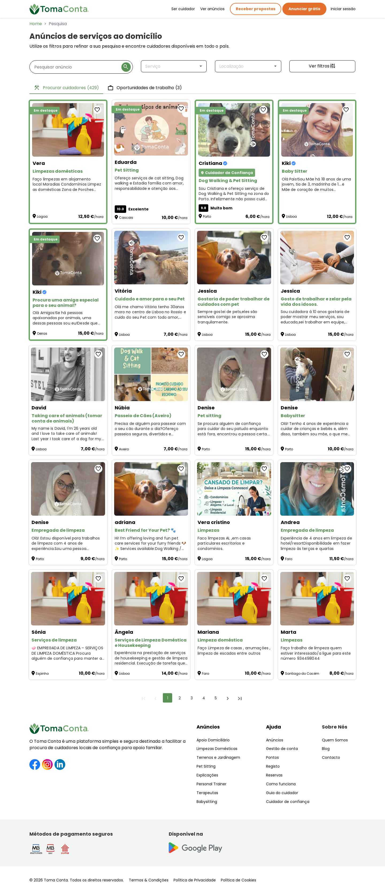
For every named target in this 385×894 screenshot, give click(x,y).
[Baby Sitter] (317, 130)
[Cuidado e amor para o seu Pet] (151, 257)
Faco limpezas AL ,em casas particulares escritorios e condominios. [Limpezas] (224, 543)
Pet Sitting (206, 766)
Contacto (331, 757)
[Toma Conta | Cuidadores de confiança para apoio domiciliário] (59, 9)
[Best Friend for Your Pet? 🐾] (151, 489)
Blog (326, 748)
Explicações (207, 775)
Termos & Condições (148, 880)
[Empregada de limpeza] (68, 489)
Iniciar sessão (343, 9)
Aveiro (124, 449)
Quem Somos (335, 740)
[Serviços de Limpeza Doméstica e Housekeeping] (151, 598)
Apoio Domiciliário (213, 740)
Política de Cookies (238, 880)
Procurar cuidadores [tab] (66, 88)
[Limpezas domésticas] (68, 130)
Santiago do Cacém (302, 673)
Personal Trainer (211, 784)
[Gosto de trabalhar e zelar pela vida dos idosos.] (317, 257)
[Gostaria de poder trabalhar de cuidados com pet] (234, 257)
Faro (288, 559)
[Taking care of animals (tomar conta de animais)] (68, 374)
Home (35, 24)
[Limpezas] (234, 489)
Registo (273, 766)
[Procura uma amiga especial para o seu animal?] (68, 258)
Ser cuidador (183, 9)
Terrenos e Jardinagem (218, 757)
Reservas (274, 775)
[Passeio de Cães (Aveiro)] (151, 374)
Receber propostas (255, 9)
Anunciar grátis (304, 9)
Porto (207, 216)
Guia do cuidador (282, 792)
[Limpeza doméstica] (234, 598)
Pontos (272, 757)
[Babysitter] (317, 374)
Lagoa (42, 216)
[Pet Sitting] (151, 129)
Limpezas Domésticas (217, 748)
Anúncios (208, 726)
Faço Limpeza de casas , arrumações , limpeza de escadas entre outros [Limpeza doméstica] (234, 651)
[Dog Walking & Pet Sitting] (234, 130)
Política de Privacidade (195, 880)
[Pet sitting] (234, 374)
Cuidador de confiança (287, 801)
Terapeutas (207, 792)
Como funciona (281, 784)
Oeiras (42, 333)
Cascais (126, 217)
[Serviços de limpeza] (68, 598)
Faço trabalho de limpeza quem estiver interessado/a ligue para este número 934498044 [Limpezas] (316, 653)
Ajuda (273, 726)
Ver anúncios (212, 9)
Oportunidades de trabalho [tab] (144, 88)
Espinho (42, 673)
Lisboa (291, 216)
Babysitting (207, 801)
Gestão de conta (282, 748)
